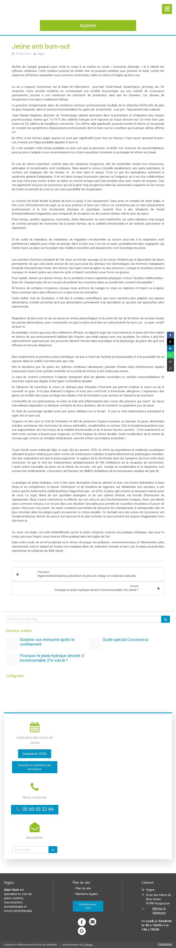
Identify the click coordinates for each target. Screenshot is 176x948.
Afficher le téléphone (159, 911)
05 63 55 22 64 (37, 809)
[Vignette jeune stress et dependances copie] (12, 644)
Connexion (165, 944)
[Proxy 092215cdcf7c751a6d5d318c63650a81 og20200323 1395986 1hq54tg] (95, 644)
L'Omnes (88, 944)
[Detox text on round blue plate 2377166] (12, 660)
